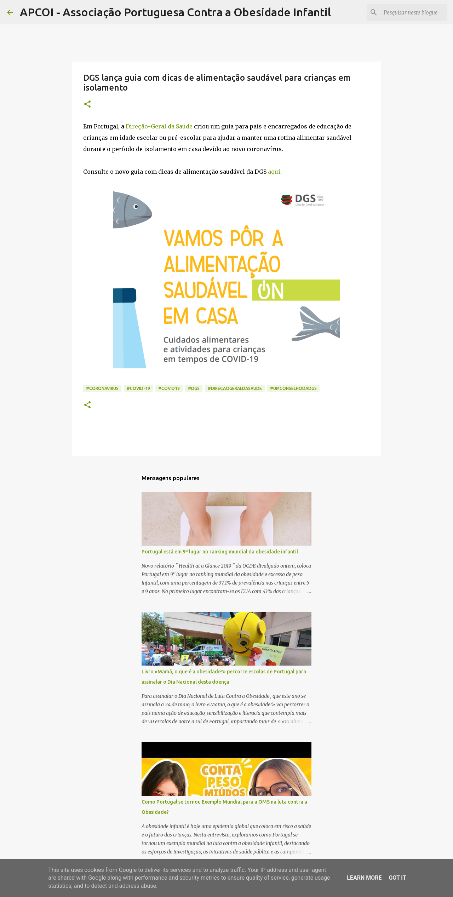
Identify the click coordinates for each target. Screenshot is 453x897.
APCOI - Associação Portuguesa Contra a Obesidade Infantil (175, 12)
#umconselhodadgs (293, 388)
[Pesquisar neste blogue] (410, 12)
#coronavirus (102, 388)
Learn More (364, 877)
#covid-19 (138, 388)
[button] (87, 104)
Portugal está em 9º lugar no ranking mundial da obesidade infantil (220, 551)
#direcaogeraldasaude (235, 388)
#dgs (194, 388)
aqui (274, 171)
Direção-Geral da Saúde (159, 126)
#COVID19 (169, 388)
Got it (397, 877)
